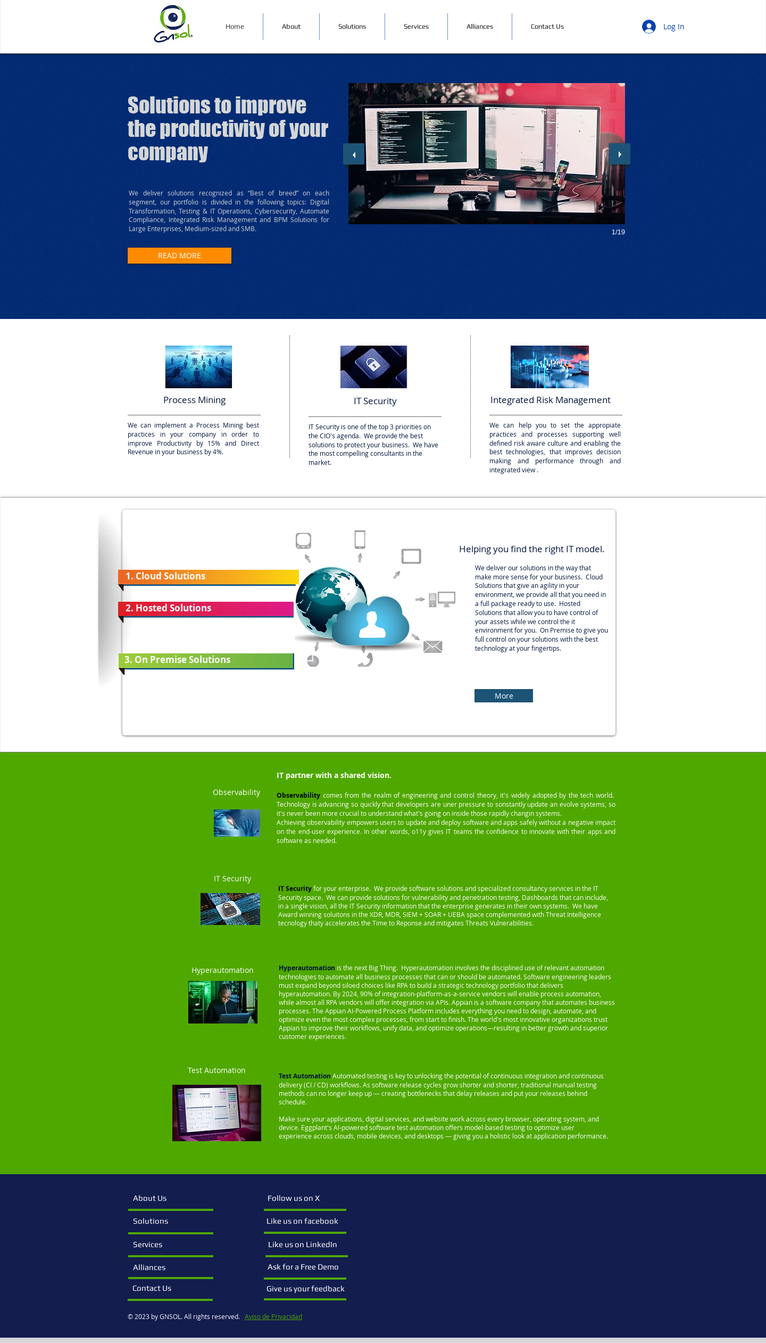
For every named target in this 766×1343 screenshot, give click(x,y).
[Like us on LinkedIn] (305, 1244)
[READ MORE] (179, 256)
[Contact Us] (160, 1288)
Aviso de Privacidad (273, 1316)
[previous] (353, 154)
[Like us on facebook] (304, 1221)
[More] (503, 695)
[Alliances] (161, 1267)
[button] (486, 153)
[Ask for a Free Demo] (305, 1267)
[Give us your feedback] (308, 1289)
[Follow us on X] (303, 1198)
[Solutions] (163, 1221)
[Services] (161, 1244)
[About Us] (173, 1198)
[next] (619, 154)
